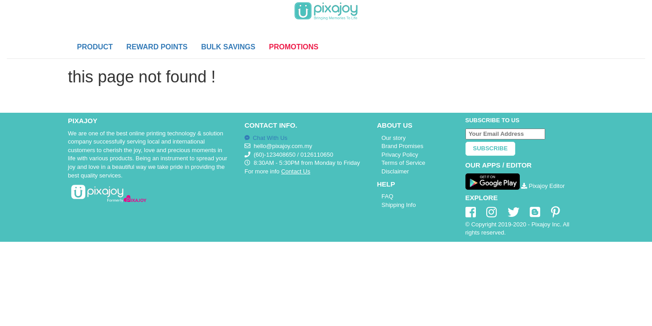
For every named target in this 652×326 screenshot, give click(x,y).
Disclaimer (395, 171)
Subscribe (490, 148)
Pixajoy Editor (543, 185)
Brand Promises (402, 146)
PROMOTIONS (293, 47)
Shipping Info (399, 204)
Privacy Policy (400, 154)
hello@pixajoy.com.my (283, 146)
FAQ (387, 196)
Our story (394, 137)
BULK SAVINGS (228, 47)
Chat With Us (266, 137)
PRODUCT (95, 47)
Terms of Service (404, 162)
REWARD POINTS (156, 47)
